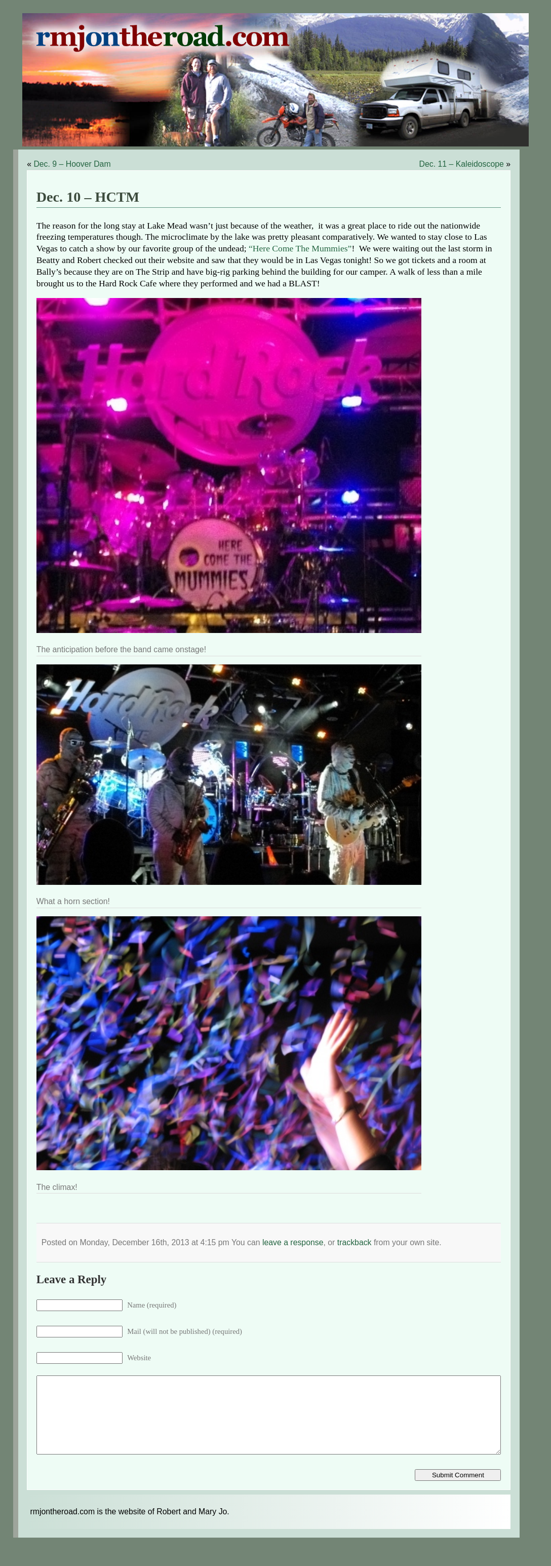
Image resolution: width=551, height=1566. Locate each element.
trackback (354, 1242)
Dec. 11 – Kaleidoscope (461, 164)
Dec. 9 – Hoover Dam (71, 164)
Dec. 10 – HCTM (87, 197)
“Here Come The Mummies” (300, 248)
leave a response (293, 1242)
